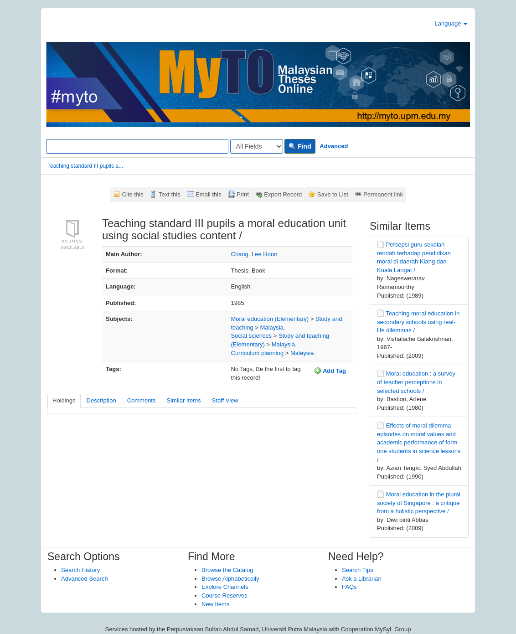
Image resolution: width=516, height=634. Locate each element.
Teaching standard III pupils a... (85, 166)
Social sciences (251, 335)
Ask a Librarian (362, 578)
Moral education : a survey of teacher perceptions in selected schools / (416, 382)
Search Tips (357, 570)
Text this (170, 194)
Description (101, 400)
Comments (141, 400)
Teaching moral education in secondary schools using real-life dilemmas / (418, 322)
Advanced (334, 146)
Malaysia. (272, 327)
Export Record (283, 194)
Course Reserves (224, 595)
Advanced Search (84, 578)
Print (243, 194)
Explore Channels (224, 586)
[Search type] (256, 146)
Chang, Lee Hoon (254, 254)
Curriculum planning (257, 353)
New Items (215, 604)
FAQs (349, 586)
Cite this (133, 194)
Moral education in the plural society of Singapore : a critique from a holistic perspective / (418, 503)
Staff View (225, 400)
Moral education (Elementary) (270, 318)
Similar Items (183, 400)
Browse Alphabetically (230, 578)
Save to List (332, 194)
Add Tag (330, 370)
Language (451, 23)
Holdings (64, 400)
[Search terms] (137, 146)
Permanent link (383, 194)
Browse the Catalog (227, 570)
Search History (80, 570)
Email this (208, 194)
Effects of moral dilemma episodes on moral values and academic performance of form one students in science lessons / (419, 442)
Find (300, 146)
